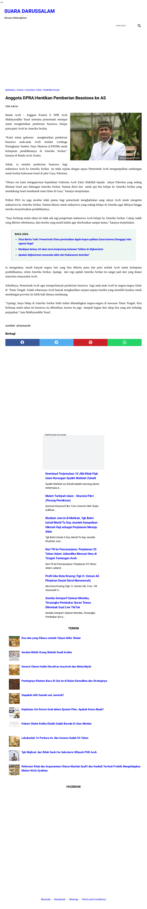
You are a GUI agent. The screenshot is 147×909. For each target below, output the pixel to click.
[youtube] (129, 12)
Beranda (46, 899)
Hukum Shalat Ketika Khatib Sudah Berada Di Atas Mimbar (56, 723)
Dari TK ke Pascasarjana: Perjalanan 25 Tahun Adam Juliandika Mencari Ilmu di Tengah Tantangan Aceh (71, 553)
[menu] (7, 22)
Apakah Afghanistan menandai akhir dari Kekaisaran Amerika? (53, 252)
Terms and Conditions (94, 899)
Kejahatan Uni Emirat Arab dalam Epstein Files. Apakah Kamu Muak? (62, 708)
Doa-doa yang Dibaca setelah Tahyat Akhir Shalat (51, 637)
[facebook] (112, 12)
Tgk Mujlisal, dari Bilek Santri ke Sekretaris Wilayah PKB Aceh (59, 751)
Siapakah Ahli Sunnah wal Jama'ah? (42, 694)
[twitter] (121, 12)
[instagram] (138, 12)
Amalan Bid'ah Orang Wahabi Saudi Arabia (46, 651)
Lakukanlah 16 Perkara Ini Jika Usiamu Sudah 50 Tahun (54, 737)
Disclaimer (60, 899)
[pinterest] (91, 339)
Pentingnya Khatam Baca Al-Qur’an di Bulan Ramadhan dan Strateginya (64, 680)
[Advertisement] (73, 56)
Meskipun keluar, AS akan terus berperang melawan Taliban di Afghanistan (60, 246)
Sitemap (73, 899)
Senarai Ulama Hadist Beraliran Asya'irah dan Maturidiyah (56, 666)
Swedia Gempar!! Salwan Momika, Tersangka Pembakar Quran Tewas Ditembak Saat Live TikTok (68, 602)
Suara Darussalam (30, 9)
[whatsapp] (125, 339)
